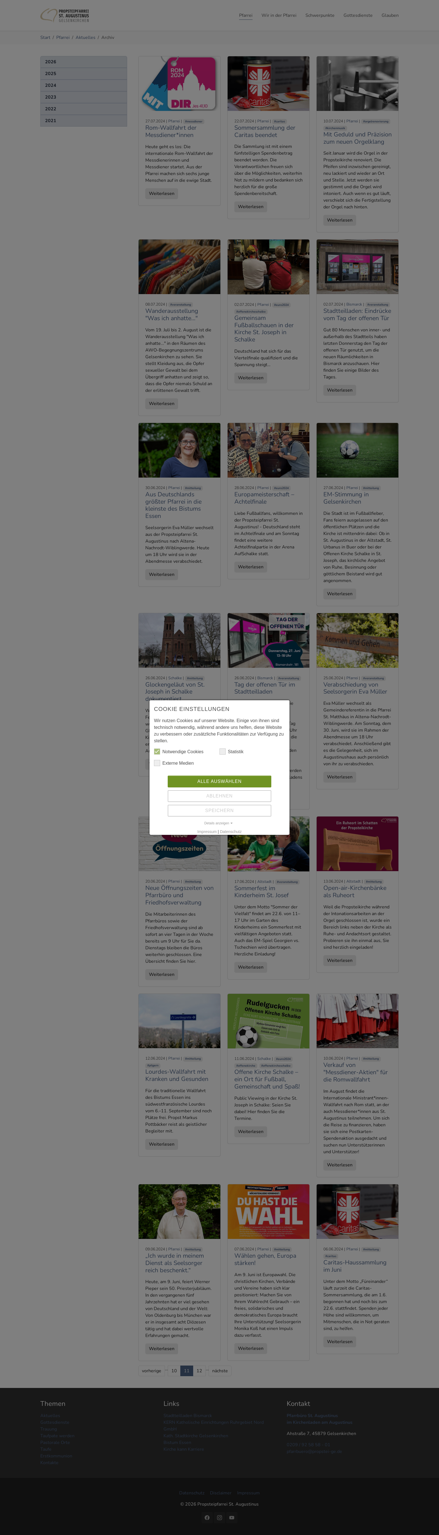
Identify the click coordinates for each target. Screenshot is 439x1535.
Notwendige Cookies (179, 756)
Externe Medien (174, 767)
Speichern (219, 814)
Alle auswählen (219, 785)
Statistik (232, 756)
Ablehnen (219, 800)
